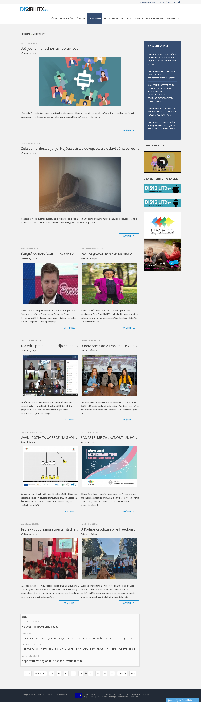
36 (59, 673)
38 (73, 673)
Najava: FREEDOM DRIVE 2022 (40, 626)
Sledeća (122, 673)
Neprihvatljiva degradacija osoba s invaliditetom (52, 661)
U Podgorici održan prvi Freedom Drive (111, 529)
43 (105, 673)
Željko (34, 53)
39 (81, 673)
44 (112, 673)
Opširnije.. (129, 130)
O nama (143, 2)
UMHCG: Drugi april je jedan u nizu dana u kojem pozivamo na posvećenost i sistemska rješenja (161, 74)
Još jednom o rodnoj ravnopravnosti (50, 48)
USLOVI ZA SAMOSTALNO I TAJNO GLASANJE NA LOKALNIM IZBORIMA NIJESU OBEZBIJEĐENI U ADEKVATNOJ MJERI (94, 649)
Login (174, 2)
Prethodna (40, 673)
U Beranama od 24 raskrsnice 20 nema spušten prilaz (123, 345)
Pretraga (179, 2)
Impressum (151, 2)
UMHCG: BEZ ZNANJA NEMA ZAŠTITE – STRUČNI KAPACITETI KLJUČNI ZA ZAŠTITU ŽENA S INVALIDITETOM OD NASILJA (162, 59)
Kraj (133, 673)
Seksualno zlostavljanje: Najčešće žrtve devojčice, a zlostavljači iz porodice (80, 148)
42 (98, 673)
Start (27, 673)
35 (52, 673)
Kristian (31, 442)
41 (90, 673)
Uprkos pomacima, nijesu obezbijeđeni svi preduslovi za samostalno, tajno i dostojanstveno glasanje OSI (87, 638)
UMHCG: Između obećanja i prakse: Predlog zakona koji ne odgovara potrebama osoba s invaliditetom (162, 125)
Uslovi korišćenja (163, 2)
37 (66, 673)
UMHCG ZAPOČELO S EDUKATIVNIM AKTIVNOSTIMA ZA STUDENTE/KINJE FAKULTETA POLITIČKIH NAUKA (162, 111)
